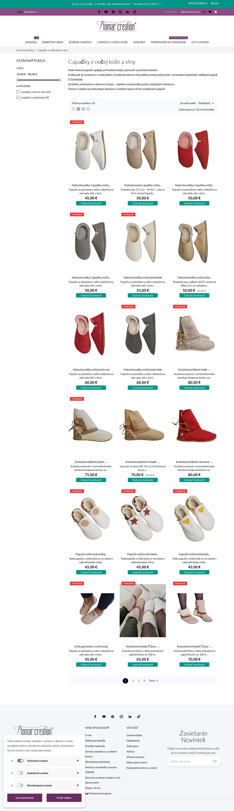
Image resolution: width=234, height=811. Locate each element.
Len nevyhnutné (25, 797)
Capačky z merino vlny (36, 91)
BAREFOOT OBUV (52, 42)
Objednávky (133, 740)
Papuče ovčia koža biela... (91, 554)
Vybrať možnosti (91, 203)
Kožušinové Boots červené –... (194, 461)
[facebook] (99, 11)
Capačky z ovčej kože (112, 42)
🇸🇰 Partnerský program (98, 793)
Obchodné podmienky (97, 761)
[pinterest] (113, 11)
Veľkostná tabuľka (95, 740)
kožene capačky (80, 42)
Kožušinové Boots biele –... (91, 461)
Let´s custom (200, 42)
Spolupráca (198, 3)
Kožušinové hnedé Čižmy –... (194, 646)
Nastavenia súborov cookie (142, 767)
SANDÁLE (32, 40)
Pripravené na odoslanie (169, 40)
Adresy (130, 751)
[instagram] (120, 11)
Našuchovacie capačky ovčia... (142, 185)
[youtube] (106, 12)
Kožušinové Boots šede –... (194, 369)
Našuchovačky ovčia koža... (194, 277)
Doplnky (139, 42)
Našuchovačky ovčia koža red (91, 369)
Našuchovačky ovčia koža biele (143, 277)
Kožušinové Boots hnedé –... (142, 461)
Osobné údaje (134, 735)
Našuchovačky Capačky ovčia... (91, 185)
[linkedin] (127, 12)
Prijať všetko (64, 797)
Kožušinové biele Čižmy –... (143, 646)
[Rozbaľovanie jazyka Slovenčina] (31, 11)
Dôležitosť (204, 103)
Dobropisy (132, 746)
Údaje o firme (92, 787)
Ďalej (154, 681)
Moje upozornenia (137, 762)
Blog (215, 3)
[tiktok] (134, 11)
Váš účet (132, 727)
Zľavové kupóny (135, 756)
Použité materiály (95, 746)
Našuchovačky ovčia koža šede (143, 369)
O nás (88, 735)
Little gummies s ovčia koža (91, 646)
